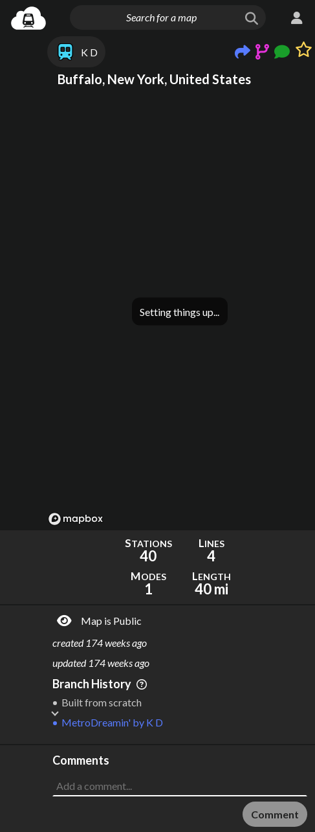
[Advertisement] (180, 777)
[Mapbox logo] (75, 519)
